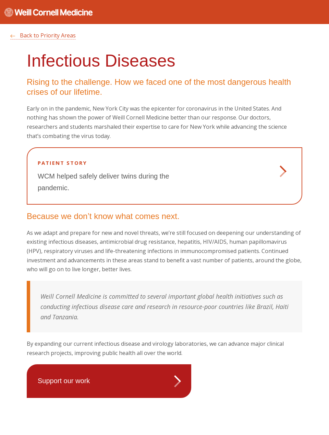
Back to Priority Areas (43, 35)
